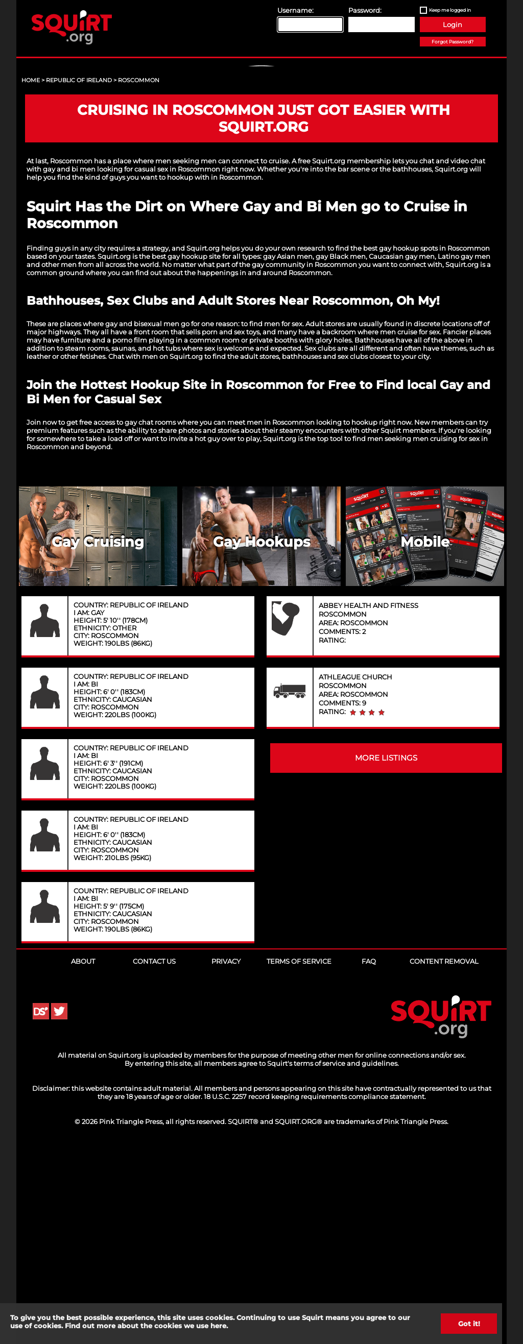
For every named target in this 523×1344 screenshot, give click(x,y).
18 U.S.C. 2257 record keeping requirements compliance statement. (315, 1292)
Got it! (469, 1323)
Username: (295, 10)
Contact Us (154, 1157)
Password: (365, 10)
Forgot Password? (452, 41)
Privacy (226, 1157)
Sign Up (263, 153)
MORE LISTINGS (386, 954)
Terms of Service (299, 1157)
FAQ (369, 1157)
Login (452, 24)
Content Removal (444, 1157)
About (83, 1157)
